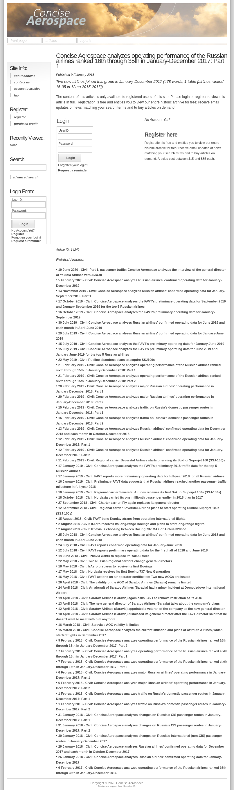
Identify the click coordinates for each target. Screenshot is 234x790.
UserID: (17, 199)
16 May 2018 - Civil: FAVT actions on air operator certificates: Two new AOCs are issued (124, 576)
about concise (24, 76)
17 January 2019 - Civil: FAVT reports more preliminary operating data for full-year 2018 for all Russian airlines (141, 476)
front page (19, 41)
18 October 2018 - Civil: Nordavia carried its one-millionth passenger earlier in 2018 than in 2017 (130, 497)
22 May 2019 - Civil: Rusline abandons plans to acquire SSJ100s (106, 359)
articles (51, 41)
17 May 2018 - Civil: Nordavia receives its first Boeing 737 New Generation (114, 571)
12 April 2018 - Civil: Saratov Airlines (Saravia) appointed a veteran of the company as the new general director (141, 608)
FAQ (16, 95)
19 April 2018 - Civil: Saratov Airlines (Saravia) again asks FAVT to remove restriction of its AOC (130, 598)
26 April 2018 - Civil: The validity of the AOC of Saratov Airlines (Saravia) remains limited (124, 582)
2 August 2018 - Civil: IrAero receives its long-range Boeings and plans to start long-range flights (131, 524)
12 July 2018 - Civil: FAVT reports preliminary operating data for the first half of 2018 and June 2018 (133, 550)
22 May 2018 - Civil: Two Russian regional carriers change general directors (115, 561)
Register (17, 234)
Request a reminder (26, 241)
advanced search (26, 177)
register (20, 117)
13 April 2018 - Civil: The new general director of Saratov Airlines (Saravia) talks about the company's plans (139, 603)
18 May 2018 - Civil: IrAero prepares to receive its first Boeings (105, 566)
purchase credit (25, 124)
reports (85, 41)
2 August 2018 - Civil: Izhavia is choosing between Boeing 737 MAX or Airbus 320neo (122, 529)
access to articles (27, 88)
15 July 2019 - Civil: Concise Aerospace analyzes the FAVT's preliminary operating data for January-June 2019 (141, 343)
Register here (161, 134)
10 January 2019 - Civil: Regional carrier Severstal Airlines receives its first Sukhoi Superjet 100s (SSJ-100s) (139, 492)
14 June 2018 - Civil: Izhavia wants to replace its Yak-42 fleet (103, 556)
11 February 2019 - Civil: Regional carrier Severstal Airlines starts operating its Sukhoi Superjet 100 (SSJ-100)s (141, 460)
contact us (22, 82)
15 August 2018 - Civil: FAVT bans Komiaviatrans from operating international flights (122, 518)
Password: (19, 210)
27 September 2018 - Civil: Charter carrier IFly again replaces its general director (118, 502)
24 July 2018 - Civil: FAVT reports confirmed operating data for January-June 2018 (120, 545)
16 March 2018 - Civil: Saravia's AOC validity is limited (99, 624)
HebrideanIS (129, 786)
